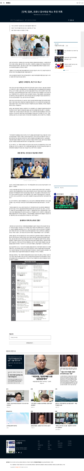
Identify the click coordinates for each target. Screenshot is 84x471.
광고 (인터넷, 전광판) (18, 462)
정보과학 (49, 445)
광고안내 (69, 445)
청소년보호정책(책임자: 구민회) (47, 462)
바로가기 (72, 194)
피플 (49, 447)
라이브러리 (60, 445)
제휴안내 (24, 462)
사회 (39, 443)
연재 (59, 441)
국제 (49, 443)
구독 (67, 45)
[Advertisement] (27, 124)
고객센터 (28, 462)
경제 (49, 441)
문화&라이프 (40, 445)
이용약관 (32, 462)
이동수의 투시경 (59, 46)
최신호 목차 (60, 443)
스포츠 (39, 447)
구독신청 (69, 443)
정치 (39, 441)
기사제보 (69, 441)
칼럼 (39, 449)
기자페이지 (60, 447)
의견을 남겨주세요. (14, 337)
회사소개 (12, 462)
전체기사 (49, 449)
